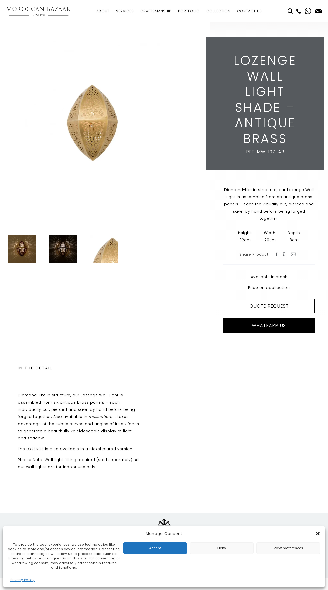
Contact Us (249, 11)
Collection (218, 11)
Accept (155, 548)
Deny (221, 548)
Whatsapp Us (269, 325)
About (102, 11)
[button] (317, 533)
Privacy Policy (22, 580)
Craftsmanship (155, 11)
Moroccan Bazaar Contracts (38, 11)
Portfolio (189, 11)
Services (125, 11)
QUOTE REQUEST (269, 306)
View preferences (288, 548)
